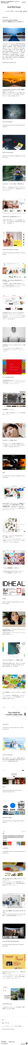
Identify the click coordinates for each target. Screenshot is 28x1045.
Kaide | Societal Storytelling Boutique (11, 941)
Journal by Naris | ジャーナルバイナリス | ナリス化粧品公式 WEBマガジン (14, 630)
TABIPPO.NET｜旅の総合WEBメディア (12, 216)
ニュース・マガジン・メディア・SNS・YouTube (16, 11)
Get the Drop (5, 724)
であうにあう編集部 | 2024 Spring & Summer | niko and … (14, 911)
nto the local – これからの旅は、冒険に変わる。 (14, 183)
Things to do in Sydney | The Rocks (10, 249)
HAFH (4, 787)
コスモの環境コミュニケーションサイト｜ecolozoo (14, 693)
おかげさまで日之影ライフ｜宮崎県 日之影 (13, 660)
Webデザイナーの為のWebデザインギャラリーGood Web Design (10, 2)
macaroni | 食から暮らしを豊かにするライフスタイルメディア (14, 879)
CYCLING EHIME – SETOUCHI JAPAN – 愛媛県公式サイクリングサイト (13, 90)
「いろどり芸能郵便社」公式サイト (11, 568)
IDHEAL (4, 598)
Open (4, 472)
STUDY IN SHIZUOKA (8, 754)
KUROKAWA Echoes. (7, 1003)
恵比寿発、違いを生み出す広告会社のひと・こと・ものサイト (13, 281)
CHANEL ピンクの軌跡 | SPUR (10, 440)
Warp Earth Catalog (7, 817)
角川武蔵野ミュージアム (8, 409)
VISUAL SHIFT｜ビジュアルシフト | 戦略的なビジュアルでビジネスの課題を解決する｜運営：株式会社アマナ (14, 505)
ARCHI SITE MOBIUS (7, 121)
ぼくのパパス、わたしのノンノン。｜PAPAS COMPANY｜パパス (14, 972)
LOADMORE (5, 848)
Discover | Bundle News (8, 152)
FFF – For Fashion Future (8, 377)
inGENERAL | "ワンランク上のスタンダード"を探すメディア (14, 345)
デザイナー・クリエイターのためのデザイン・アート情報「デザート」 (13, 536)
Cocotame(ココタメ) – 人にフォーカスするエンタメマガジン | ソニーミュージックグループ (14, 313)
